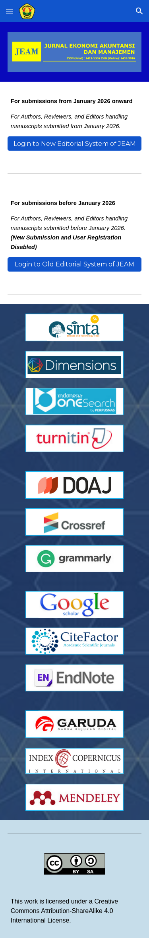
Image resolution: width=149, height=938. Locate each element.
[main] (75, 113)
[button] (9, 11)
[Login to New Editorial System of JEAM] (74, 144)
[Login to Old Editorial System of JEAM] (74, 264)
